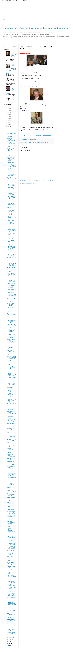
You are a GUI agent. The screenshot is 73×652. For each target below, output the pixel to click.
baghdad (34, 141)
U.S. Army (43, 105)
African (29, 141)
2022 (7, 114)
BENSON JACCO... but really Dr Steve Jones (11, 429)
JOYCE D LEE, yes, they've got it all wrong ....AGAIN (11, 280)
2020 (7, 118)
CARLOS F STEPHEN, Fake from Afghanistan (11, 139)
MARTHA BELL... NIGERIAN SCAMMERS (11, 193)
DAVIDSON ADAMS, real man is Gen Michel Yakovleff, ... (11, 512)
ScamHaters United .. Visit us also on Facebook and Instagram (36, 28)
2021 (7, 116)
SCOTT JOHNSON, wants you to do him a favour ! (11, 599)
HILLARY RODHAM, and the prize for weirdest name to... (11, 258)
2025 (7, 108)
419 (23, 141)
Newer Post (22, 180)
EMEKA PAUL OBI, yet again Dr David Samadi (11, 300)
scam (36, 142)
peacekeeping (28, 142)
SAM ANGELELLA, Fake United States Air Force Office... (11, 169)
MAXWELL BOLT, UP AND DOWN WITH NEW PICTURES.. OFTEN (11, 524)
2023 (7, 112)
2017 (7, 124)
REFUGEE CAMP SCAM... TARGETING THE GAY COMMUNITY (11, 414)
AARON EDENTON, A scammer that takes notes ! (11, 405)
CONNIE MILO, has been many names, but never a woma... (11, 425)
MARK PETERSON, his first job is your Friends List (11, 336)
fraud (41, 141)
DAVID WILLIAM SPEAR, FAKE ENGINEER (11, 286)
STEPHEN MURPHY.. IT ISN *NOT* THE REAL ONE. (11, 634)
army (32, 141)
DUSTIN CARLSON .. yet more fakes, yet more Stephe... (11, 625)
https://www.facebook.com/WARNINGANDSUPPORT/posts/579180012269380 (35, 135)
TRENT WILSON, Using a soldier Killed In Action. (11, 581)
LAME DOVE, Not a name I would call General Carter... (11, 188)
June (8, 643)
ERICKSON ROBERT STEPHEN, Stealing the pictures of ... (11, 620)
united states (45, 142)
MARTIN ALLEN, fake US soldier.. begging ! (11, 503)
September (9, 637)
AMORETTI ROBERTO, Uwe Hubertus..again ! (11, 508)
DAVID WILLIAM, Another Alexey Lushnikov (11, 563)
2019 (7, 120)
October (9, 132)
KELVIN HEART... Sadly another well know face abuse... (11, 463)
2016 (7, 126)
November (9, 130)
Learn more (2, 19)
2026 (7, 106)
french (44, 141)
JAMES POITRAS (11, 283)
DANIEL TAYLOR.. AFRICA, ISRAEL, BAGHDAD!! (11, 594)
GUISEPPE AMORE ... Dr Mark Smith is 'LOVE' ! (11, 379)
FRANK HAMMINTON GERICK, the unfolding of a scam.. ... (12, 435)
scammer (39, 142)
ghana (47, 141)
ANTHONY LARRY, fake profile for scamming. (11, 135)
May (8, 645)
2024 (7, 110)
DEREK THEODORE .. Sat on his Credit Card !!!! (11, 499)
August (8, 639)
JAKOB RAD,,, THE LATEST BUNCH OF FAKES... (11, 629)
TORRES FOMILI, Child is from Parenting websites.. (11, 568)
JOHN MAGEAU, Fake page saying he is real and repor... (11, 174)
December (9, 128)
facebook (38, 141)
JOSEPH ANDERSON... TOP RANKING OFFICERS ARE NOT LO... (11, 531)
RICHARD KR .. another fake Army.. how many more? (11, 455)
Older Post (51, 180)
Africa (26, 141)
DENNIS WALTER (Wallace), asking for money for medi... (11, 326)
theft (42, 142)
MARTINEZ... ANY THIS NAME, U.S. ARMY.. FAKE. (11, 572)
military (24, 142)
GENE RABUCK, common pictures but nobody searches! (12, 184)
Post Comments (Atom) (30, 183)
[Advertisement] (36, 10)
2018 (7, 122)
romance (33, 142)
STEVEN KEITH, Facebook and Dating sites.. (10, 494)
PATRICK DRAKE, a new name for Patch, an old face (11, 295)
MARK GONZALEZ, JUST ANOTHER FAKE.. (11, 400)
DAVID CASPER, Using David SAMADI (11, 304)
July (8, 641)
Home (37, 180)
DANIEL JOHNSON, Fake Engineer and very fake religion (11, 357)
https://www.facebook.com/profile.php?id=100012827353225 (34, 70)
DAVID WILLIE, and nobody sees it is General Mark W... (11, 479)
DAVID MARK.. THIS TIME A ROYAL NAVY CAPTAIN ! (11, 547)
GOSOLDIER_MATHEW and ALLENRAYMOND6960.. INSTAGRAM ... (11, 236)
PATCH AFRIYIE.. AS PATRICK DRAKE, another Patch (11, 291)
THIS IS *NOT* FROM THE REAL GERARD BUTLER (11, 577)
